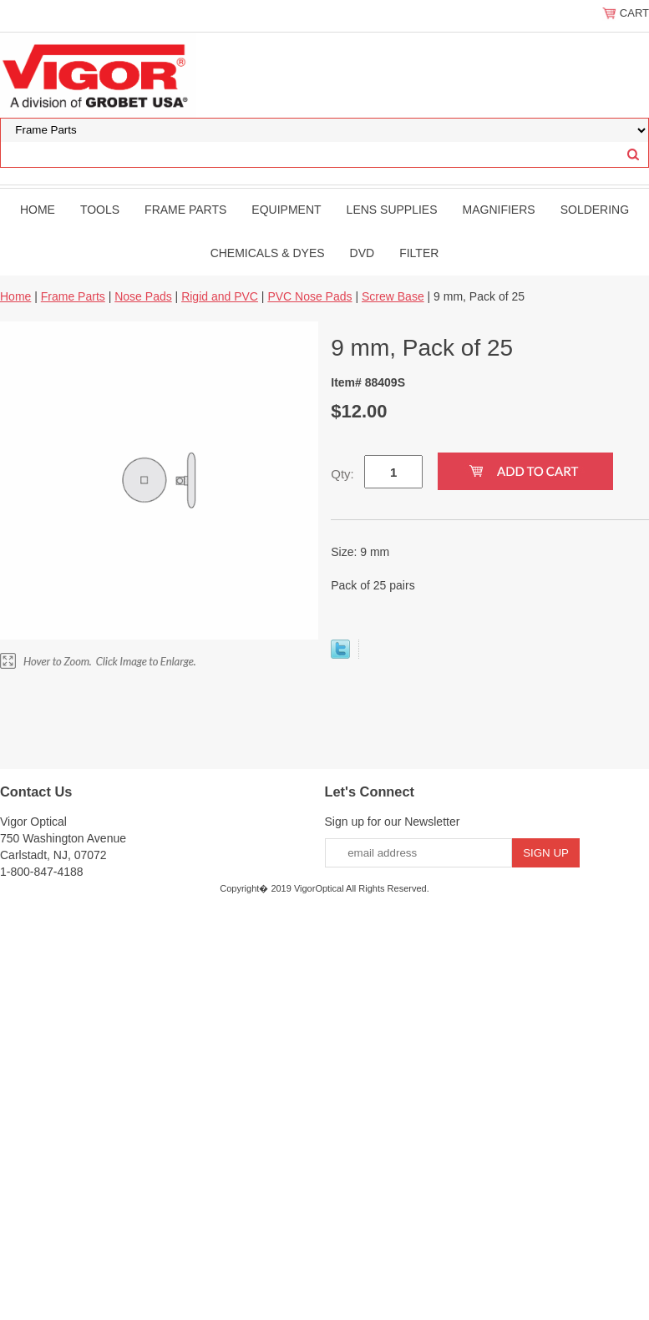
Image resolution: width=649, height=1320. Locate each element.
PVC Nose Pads (309, 296)
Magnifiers (499, 209)
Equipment (286, 209)
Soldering (594, 209)
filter (419, 253)
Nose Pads (142, 296)
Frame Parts (185, 209)
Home (37, 209)
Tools (99, 209)
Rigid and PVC (219, 296)
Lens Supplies (392, 209)
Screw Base (393, 296)
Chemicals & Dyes (267, 253)
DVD (362, 253)
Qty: (342, 474)
